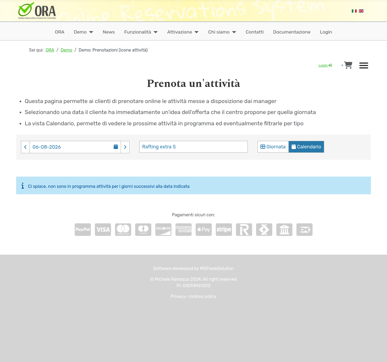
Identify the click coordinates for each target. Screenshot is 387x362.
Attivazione (179, 32)
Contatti (255, 32)
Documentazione (291, 32)
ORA (59, 32)
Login (326, 32)
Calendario (306, 147)
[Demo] (90, 31)
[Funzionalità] (154, 31)
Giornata (273, 147)
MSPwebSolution (216, 268)
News (109, 32)
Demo (80, 32)
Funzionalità (137, 32)
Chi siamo (219, 32)
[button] (25, 147)
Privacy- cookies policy (194, 296)
